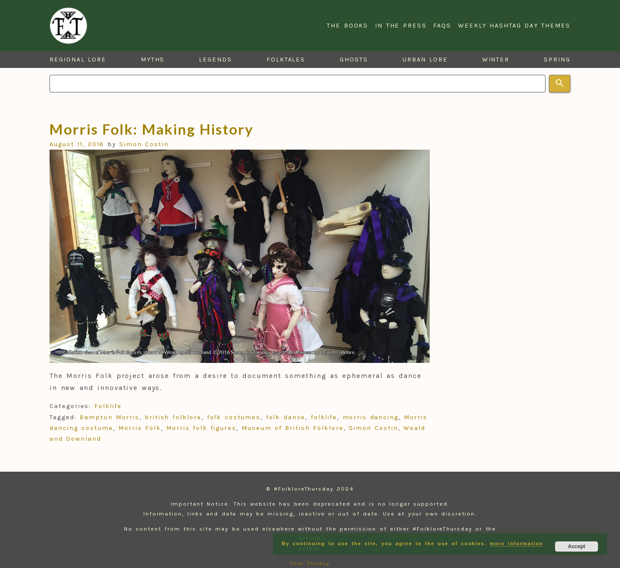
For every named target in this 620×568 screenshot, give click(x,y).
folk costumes (234, 417)
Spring (557, 59)
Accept (576, 546)
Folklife (108, 406)
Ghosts (354, 59)
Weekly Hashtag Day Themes (514, 25)
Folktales (286, 59)
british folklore (173, 417)
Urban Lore (425, 59)
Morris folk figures (201, 428)
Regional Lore (78, 59)
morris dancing (371, 417)
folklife (324, 417)
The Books (347, 25)
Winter (496, 59)
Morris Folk (139, 428)
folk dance (286, 417)
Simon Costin (144, 144)
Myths (153, 59)
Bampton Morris (109, 417)
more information (516, 543)
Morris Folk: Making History (152, 129)
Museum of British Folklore (293, 428)
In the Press (400, 25)
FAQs (442, 25)
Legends (215, 59)
